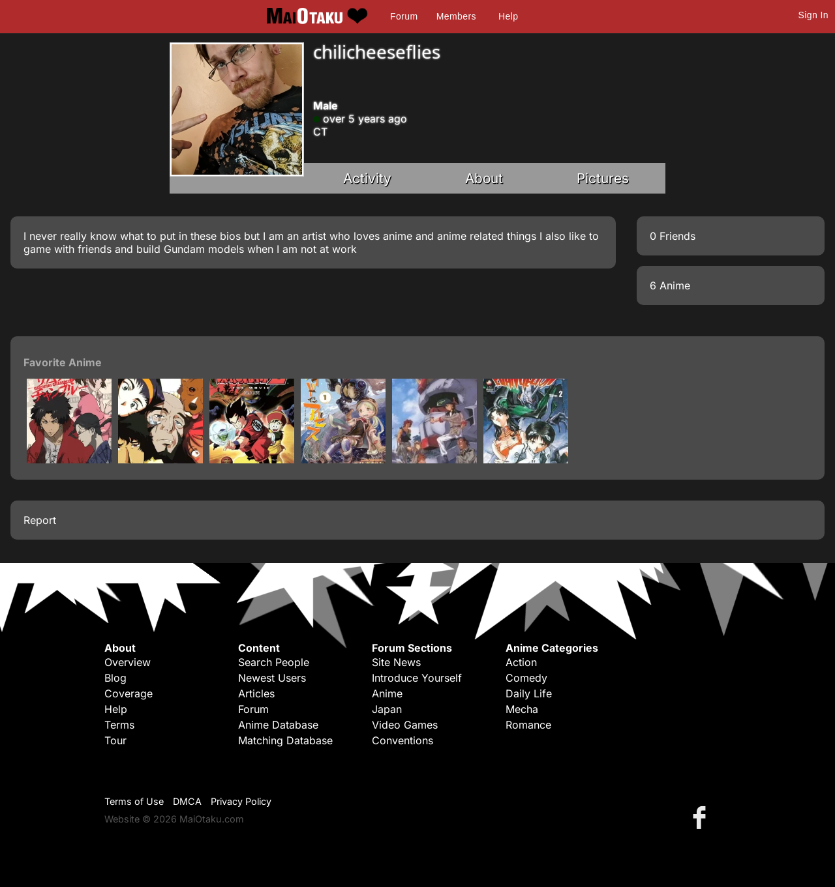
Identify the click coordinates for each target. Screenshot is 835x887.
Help (508, 16)
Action (521, 662)
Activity (367, 178)
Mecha (522, 709)
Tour (115, 740)
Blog (115, 677)
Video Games (405, 724)
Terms (119, 724)
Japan (387, 709)
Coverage (128, 693)
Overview (127, 662)
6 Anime (670, 285)
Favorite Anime (62, 362)
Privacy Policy (241, 801)
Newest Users (272, 677)
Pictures (603, 178)
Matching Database (285, 740)
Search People (273, 662)
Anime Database (278, 724)
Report (39, 520)
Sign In (813, 15)
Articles (256, 693)
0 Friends (672, 235)
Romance (528, 724)
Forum (404, 16)
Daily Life (529, 693)
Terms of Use (134, 801)
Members (456, 16)
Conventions (402, 740)
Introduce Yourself (417, 677)
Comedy (526, 677)
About (484, 178)
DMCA (187, 801)
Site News (396, 662)
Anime (387, 693)
